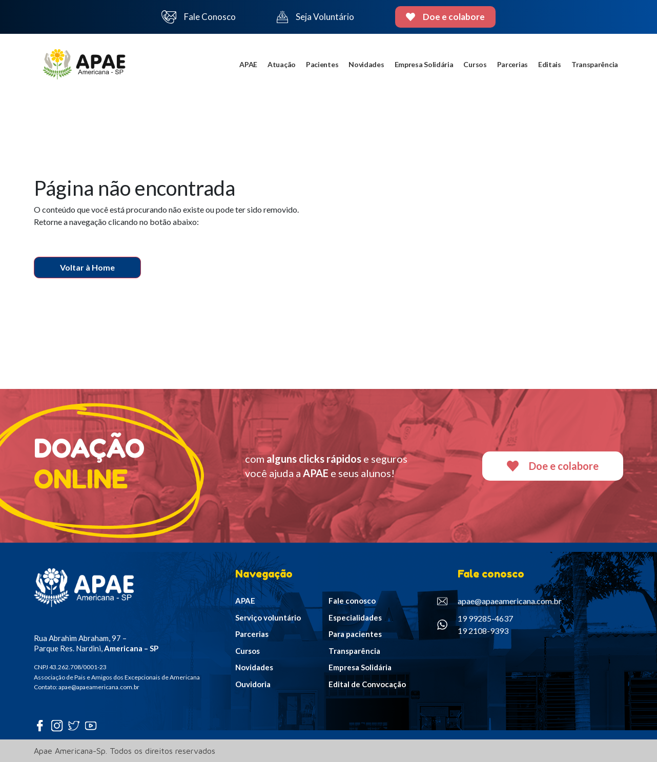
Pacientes (322, 64)
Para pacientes (355, 634)
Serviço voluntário (268, 617)
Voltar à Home (87, 267)
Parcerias (512, 64)
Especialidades (355, 617)
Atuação (282, 64)
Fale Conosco (198, 17)
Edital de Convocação (367, 684)
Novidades (366, 64)
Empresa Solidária (424, 64)
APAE (248, 64)
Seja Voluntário (315, 17)
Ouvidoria (253, 684)
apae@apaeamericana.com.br (499, 601)
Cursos (474, 64)
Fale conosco (352, 600)
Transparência (594, 64)
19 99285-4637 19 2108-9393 (475, 624)
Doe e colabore (445, 16)
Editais (549, 64)
